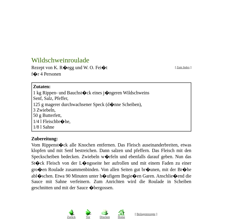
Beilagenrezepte (146, 211)
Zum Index (183, 65)
